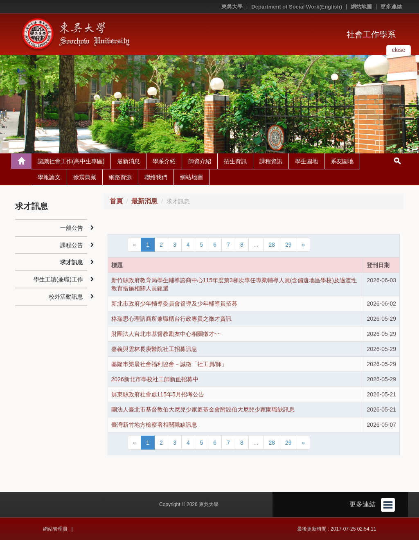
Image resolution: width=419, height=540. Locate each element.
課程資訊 (270, 161)
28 (271, 244)
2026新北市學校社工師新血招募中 (154, 379)
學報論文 (49, 177)
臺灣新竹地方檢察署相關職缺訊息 (154, 424)
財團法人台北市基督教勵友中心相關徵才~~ (166, 334)
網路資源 (120, 177)
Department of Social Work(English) (296, 6)
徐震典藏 (84, 177)
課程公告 (71, 245)
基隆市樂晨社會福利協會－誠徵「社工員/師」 (169, 364)
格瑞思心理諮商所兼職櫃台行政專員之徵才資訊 (171, 318)
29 (288, 244)
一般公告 (71, 228)
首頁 (116, 201)
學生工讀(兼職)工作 (58, 279)
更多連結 (391, 6)
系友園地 (342, 161)
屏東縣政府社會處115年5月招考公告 (157, 394)
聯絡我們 (155, 177)
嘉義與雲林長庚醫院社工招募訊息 (154, 349)
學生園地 (306, 161)
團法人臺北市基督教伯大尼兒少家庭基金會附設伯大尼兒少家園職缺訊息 (203, 409)
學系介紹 (164, 161)
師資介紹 (199, 161)
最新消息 (128, 161)
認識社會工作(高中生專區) (71, 161)
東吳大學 (232, 6)
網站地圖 (361, 6)
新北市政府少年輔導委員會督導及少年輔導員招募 (174, 303)
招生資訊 (235, 161)
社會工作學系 (371, 34)
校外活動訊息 (66, 296)
